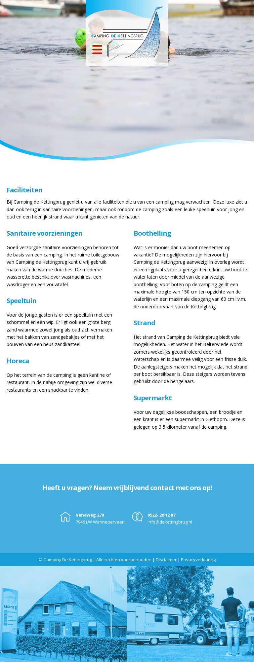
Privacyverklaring (198, 560)
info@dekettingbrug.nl (170, 522)
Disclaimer (166, 560)
